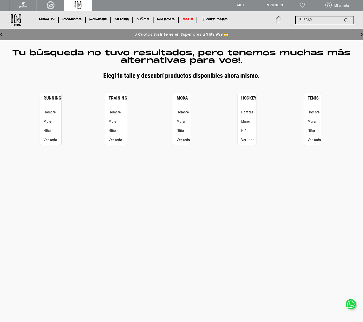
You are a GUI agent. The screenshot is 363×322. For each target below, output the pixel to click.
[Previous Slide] (1, 34)
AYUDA (240, 5)
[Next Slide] (362, 34)
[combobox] (324, 20)
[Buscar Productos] (347, 20)
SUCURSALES (275, 5)
